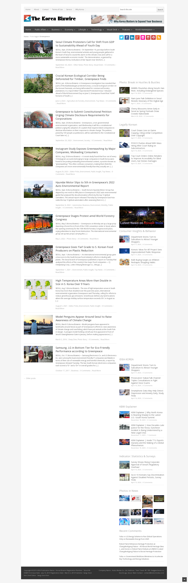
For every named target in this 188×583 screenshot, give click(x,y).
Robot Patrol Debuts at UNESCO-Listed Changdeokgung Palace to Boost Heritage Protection (141, 550)
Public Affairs (40, 29)
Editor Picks (74, 171)
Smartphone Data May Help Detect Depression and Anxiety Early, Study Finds (147, 393)
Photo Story (88, 65)
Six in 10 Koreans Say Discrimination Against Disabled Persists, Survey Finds (147, 477)
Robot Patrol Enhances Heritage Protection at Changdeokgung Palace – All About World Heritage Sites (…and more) (141, 546)
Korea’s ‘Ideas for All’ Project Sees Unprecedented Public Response (146, 250)
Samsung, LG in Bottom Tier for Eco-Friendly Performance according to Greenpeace (83, 349)
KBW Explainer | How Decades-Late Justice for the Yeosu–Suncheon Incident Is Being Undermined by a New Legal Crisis (147, 429)
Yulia (121, 536)
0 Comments (147, 93)
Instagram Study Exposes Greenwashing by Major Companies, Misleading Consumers (86, 150)
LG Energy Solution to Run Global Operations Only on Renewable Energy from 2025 (140, 537)
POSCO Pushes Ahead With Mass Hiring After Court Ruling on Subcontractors (146, 146)
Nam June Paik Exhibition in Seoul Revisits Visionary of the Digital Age (147, 99)
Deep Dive (73, 339)
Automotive (77, 205)
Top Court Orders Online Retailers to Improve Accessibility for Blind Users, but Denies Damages (146, 158)
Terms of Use (57, 9)
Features (126, 29)
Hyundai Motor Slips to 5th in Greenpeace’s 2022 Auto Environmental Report (85, 184)
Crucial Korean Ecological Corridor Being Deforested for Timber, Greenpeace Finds (81, 77)
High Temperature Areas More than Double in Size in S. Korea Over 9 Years (83, 282)
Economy (69, 29)
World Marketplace (143, 29)
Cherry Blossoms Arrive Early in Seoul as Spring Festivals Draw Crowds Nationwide (145, 111)
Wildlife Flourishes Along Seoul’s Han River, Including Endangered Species (147, 89)
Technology (96, 29)
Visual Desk (112, 29)
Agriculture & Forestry (75, 101)
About (36, 9)
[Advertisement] (140, 61)
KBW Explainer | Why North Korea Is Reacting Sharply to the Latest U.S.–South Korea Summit (146, 415)
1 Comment (151, 435)
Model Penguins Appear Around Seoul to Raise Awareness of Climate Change (84, 318)
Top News (100, 101)
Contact (45, 9)
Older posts (30, 378)
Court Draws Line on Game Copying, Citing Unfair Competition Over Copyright (146, 133)
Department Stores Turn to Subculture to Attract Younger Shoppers (144, 239)
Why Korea (79, 9)
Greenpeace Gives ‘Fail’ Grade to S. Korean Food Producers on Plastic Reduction (84, 248)
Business (56, 29)
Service (69, 9)
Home (28, 9)
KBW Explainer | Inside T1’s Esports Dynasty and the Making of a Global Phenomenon (147, 443)
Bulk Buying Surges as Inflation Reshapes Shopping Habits (145, 261)
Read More (60, 67)
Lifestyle (82, 29)
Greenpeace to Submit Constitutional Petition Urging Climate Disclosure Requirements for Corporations (83, 115)
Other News (78, 65)
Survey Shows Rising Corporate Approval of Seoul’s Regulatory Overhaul (145, 464)
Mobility (104, 205)
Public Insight (96, 171)
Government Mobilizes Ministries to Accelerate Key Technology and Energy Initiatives (141, 557)
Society (87, 140)
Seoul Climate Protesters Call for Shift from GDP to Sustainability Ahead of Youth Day (85, 43)
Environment (90, 101)
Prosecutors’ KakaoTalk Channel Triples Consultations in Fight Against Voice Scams (145, 380)
